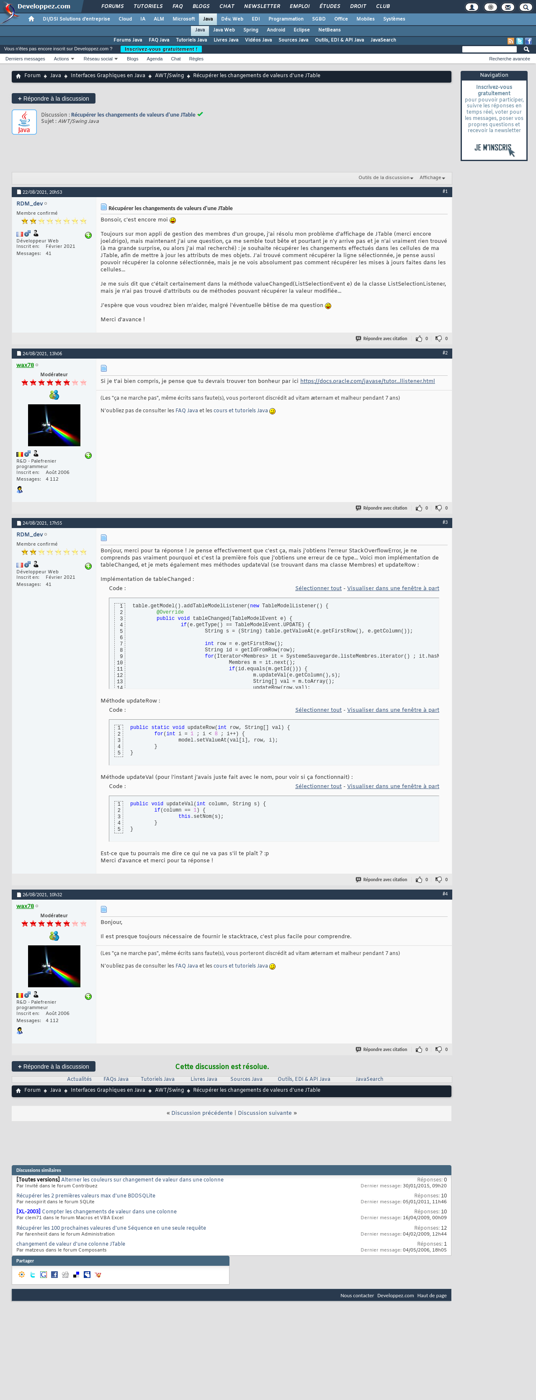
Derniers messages (25, 58)
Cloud (125, 19)
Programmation (286, 19)
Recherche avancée (509, 58)
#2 (445, 353)
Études (329, 6)
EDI (256, 19)
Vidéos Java (258, 40)
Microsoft (184, 19)
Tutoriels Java (191, 40)
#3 (445, 522)
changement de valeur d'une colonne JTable (70, 1244)
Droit (357, 6)
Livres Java (226, 40)
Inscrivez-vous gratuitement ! (161, 49)
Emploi (299, 6)
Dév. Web (232, 19)
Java (208, 19)
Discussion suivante (265, 1113)
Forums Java (127, 40)
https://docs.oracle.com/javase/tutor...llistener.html (367, 381)
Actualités (79, 1079)
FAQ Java (159, 40)
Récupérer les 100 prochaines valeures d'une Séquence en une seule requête (111, 1228)
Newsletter (261, 6)
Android (276, 30)
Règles (196, 58)
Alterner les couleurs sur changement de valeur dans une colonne (142, 1180)
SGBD (319, 19)
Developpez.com (395, 1295)
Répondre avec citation (381, 338)
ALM (159, 19)
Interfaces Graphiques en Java (108, 76)
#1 (445, 191)
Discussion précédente (202, 1113)
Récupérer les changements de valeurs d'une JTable (133, 114)
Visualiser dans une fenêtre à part (393, 588)
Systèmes (394, 19)
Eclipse (302, 30)
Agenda (154, 58)
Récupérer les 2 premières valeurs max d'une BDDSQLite (85, 1196)
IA (142, 19)
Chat (226, 6)
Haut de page (432, 1295)
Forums (112, 6)
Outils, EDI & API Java (339, 40)
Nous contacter (357, 1295)
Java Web (224, 30)
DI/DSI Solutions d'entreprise (76, 19)
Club (382, 6)
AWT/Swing (169, 76)
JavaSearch (383, 40)
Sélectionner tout (318, 588)
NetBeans (329, 30)
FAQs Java (116, 1079)
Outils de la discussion (384, 178)
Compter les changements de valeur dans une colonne (109, 1212)
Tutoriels (147, 6)
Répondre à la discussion (53, 98)
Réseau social (98, 58)
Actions (61, 58)
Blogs (200, 6)
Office (341, 19)
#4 (445, 894)
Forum (32, 76)
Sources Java (293, 40)
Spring (250, 30)
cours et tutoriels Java (241, 411)
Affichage (430, 178)
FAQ (177, 6)
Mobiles (365, 19)
